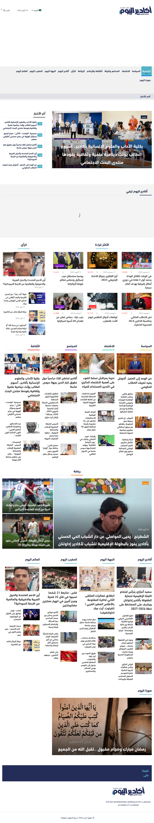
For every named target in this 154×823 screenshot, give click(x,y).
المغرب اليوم (36, 71)
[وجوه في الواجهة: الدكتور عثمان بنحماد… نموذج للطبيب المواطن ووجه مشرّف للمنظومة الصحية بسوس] (143, 644)
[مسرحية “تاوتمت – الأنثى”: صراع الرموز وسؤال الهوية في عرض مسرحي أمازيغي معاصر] (31, 406)
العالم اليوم (22, 71)
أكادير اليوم (63, 71)
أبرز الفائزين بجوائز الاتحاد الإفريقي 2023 (104, 277)
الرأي (73, 71)
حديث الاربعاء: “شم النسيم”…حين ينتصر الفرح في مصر (13, 630)
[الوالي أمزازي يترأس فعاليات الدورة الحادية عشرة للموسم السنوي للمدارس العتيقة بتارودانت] (143, 668)
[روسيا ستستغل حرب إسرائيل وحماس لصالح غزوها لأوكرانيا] (68, 260)
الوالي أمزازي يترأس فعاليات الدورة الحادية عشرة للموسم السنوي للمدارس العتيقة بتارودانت (125, 671)
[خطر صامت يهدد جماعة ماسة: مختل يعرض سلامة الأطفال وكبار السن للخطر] (106, 623)
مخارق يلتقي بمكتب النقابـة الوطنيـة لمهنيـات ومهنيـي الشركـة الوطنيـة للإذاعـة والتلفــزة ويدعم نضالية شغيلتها (125, 402)
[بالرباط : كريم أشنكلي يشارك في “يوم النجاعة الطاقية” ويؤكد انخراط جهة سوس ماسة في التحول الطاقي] (106, 440)
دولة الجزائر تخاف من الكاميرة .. (14, 313)
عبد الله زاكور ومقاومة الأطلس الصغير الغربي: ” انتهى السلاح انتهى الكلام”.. (13, 429)
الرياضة (81, 71)
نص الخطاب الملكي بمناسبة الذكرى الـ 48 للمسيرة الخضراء (140, 320)
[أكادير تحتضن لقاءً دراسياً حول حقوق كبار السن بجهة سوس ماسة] (59, 363)
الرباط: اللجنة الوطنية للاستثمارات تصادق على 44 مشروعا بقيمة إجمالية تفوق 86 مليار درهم (88, 420)
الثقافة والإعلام (94, 71)
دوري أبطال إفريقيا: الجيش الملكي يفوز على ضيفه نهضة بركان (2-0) (29, 542)
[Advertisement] (77, 44)
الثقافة (144, 117)
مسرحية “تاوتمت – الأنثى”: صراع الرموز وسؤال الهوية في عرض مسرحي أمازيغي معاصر (13, 409)
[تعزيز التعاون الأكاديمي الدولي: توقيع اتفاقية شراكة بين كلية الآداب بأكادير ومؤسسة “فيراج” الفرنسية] (143, 619)
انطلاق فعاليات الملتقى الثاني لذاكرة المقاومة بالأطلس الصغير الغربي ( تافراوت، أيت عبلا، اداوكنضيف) (99, 603)
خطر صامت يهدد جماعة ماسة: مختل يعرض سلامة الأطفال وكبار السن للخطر (87, 625)
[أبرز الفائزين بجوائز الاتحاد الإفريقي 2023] (102, 260)
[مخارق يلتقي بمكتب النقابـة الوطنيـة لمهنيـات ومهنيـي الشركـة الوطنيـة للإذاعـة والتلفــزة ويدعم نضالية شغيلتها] (143, 398)
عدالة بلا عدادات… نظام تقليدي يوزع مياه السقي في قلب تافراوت (88, 642)
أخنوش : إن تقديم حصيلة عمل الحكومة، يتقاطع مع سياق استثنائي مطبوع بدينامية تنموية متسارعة (125, 425)
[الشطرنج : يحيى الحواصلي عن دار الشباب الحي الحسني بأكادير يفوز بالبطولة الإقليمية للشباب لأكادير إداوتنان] (103, 513)
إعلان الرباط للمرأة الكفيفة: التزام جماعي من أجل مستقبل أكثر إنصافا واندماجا (50, 639)
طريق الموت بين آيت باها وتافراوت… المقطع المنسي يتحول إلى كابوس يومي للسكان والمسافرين (88, 662)
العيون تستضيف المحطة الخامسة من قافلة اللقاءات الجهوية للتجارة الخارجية (88, 399)
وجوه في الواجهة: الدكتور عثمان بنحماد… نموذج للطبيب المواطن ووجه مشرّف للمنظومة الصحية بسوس (125, 648)
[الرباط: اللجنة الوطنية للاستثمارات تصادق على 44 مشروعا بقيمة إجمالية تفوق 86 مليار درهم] (106, 416)
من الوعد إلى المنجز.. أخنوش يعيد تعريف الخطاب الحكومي (135, 382)
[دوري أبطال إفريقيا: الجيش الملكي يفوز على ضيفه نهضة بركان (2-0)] (27, 531)
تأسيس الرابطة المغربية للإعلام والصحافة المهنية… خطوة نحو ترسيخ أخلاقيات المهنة (51, 431)
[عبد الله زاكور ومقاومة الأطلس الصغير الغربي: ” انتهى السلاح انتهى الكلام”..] (31, 427)
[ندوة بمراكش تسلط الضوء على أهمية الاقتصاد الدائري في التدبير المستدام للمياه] (96, 363)
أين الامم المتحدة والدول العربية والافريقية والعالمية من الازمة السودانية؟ (24, 281)
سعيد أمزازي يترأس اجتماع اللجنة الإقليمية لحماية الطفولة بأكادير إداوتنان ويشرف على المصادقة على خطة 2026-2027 (135, 600)
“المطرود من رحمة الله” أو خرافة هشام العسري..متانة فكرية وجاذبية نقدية (16, 328)
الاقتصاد (126, 71)
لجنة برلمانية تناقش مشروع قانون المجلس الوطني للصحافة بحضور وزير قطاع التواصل (126, 446)
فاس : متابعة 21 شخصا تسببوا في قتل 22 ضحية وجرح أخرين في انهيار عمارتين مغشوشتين (59, 598)
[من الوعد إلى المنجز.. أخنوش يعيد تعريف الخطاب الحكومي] (134, 363)
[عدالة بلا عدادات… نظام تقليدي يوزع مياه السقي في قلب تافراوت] (106, 642)
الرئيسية (146, 71)
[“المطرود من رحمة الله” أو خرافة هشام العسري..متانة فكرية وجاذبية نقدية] (37, 329)
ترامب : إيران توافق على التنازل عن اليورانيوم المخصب (13, 614)
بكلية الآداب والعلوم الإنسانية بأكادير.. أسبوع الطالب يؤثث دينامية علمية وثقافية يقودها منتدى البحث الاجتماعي (102, 149)
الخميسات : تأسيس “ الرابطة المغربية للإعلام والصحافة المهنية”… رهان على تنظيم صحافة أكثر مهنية (13, 451)
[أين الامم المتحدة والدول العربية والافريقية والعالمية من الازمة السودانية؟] (23, 264)
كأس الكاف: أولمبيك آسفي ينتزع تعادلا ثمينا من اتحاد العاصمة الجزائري (30, 505)
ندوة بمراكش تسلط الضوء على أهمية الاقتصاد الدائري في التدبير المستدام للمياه (97, 382)
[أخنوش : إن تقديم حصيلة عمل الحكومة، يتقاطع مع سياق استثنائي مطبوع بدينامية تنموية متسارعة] (143, 422)
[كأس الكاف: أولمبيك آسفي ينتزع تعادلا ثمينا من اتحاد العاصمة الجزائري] (27, 495)
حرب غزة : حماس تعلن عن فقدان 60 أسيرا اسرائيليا (69, 318)
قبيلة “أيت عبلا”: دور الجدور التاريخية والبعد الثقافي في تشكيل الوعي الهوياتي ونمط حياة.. (15, 298)
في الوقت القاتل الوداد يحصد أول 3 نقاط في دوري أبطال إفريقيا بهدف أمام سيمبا (137, 281)
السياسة (136, 71)
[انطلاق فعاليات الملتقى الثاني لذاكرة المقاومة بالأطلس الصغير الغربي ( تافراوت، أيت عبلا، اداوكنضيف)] (96, 579)
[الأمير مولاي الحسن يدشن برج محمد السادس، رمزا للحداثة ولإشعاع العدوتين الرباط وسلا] (68, 616)
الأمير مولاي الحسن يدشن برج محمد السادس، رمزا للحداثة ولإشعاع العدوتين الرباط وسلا (50, 619)
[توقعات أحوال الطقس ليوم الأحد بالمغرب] (102, 301)
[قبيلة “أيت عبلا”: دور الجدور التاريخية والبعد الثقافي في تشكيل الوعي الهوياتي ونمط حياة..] (37, 298)
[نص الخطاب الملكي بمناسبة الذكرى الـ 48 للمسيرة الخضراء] (137, 301)
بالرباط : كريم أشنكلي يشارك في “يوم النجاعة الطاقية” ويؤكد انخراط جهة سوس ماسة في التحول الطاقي (88, 445)
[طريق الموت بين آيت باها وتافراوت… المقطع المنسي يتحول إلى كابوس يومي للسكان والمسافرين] (106, 657)
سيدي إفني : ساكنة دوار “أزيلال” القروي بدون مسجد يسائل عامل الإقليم (50, 451)
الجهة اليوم (50, 71)
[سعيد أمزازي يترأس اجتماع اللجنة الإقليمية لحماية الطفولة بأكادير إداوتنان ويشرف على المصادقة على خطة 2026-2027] (134, 577)
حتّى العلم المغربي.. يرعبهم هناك (51, 655)
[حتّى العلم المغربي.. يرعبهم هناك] (68, 656)
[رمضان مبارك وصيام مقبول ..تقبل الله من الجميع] (102, 726)
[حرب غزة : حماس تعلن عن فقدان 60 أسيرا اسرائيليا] (68, 301)
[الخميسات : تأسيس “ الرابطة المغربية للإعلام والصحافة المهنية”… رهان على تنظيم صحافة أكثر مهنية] (31, 446)
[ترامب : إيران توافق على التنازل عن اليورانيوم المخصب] (31, 614)
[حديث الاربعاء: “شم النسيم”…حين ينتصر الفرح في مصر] (31, 630)
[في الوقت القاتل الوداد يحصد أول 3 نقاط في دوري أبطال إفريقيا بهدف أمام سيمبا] (137, 260)
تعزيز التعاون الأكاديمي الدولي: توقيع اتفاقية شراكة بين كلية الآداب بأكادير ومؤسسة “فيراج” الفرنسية (125, 624)
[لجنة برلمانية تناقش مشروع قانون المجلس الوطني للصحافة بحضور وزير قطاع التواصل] (143, 443)
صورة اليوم (145, 80)
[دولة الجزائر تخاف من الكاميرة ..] (37, 316)
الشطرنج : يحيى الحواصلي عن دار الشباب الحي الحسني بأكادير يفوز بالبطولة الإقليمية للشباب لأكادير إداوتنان (103, 535)
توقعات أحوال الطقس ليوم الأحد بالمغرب (102, 318)
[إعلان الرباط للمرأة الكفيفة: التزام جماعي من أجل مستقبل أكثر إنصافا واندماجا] (68, 637)
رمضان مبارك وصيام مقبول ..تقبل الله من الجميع (102, 744)
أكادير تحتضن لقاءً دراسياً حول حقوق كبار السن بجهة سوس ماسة (59, 382)
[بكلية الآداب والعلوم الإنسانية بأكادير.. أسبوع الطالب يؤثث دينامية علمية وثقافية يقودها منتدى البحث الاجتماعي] (22, 363)
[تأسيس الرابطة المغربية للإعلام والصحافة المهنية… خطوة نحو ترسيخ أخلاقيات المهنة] (68, 428)
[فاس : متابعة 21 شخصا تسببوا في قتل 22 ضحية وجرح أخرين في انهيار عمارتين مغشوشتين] (59, 578)
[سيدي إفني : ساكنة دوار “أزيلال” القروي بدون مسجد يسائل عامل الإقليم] (68, 449)
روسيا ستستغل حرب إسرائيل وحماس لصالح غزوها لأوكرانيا (71, 279)
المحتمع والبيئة (112, 71)
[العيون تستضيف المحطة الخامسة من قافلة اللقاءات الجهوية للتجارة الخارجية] (106, 397)
